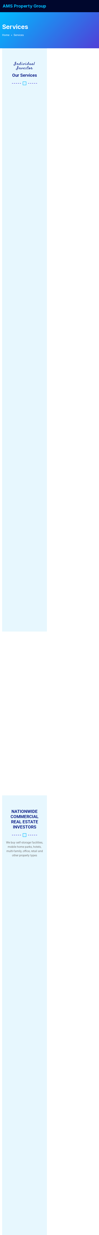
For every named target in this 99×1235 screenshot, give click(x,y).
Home (5, 35)
